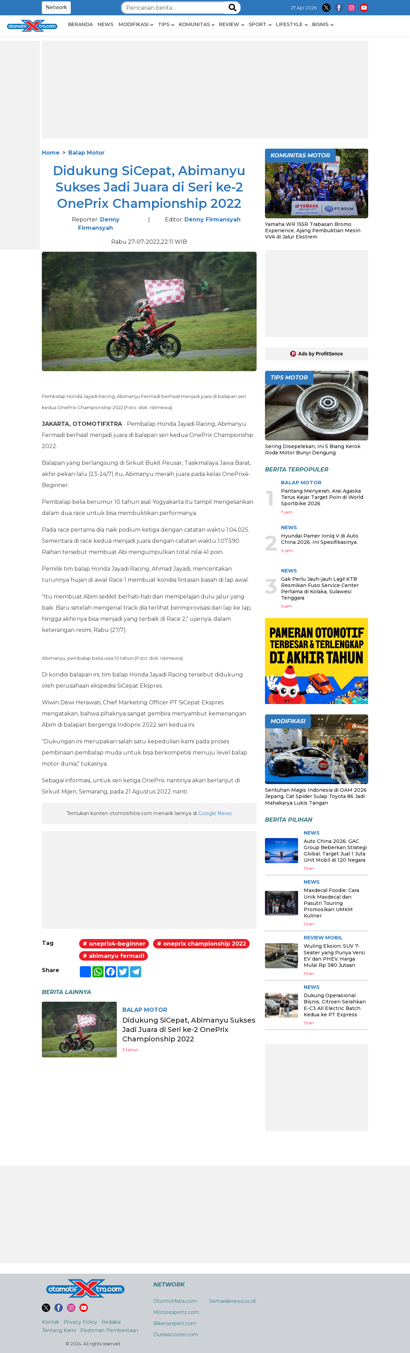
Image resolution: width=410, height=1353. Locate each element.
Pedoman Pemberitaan (109, 1330)
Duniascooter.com (175, 1334)
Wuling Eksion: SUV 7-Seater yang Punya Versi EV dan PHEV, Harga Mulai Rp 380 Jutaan (334, 955)
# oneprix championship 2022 (201, 943)
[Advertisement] (205, 89)
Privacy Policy (80, 1322)
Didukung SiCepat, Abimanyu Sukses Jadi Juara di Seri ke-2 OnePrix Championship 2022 (189, 1029)
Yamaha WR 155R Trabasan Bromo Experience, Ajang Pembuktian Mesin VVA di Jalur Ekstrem (312, 230)
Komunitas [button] (194, 24)
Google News (214, 813)
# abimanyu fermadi (113, 956)
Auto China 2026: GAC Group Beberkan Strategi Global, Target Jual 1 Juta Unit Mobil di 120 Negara (335, 850)
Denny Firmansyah (212, 219)
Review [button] (229, 24)
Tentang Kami (59, 1330)
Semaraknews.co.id (232, 1301)
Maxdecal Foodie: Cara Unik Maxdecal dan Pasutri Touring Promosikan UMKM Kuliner (331, 903)
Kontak (50, 1322)
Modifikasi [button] (134, 24)
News (105, 24)
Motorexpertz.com (176, 1312)
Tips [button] (163, 24)
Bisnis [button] (320, 24)
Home (51, 152)
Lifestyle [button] (289, 24)
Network (56, 7)
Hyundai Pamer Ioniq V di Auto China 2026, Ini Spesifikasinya (319, 539)
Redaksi (111, 1322)
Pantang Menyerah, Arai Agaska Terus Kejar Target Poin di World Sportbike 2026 (322, 497)
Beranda (80, 24)
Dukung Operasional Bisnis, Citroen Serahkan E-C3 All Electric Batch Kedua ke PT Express (335, 1005)
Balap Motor (86, 152)
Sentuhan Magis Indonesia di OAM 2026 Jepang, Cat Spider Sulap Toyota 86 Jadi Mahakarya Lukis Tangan (316, 796)
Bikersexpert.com (174, 1323)
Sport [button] (257, 24)
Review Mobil (323, 937)
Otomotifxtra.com (175, 1301)
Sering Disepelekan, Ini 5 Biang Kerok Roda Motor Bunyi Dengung (312, 449)
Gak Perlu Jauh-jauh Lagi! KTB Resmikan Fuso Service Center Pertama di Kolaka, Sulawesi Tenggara (320, 588)
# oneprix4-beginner (114, 943)
